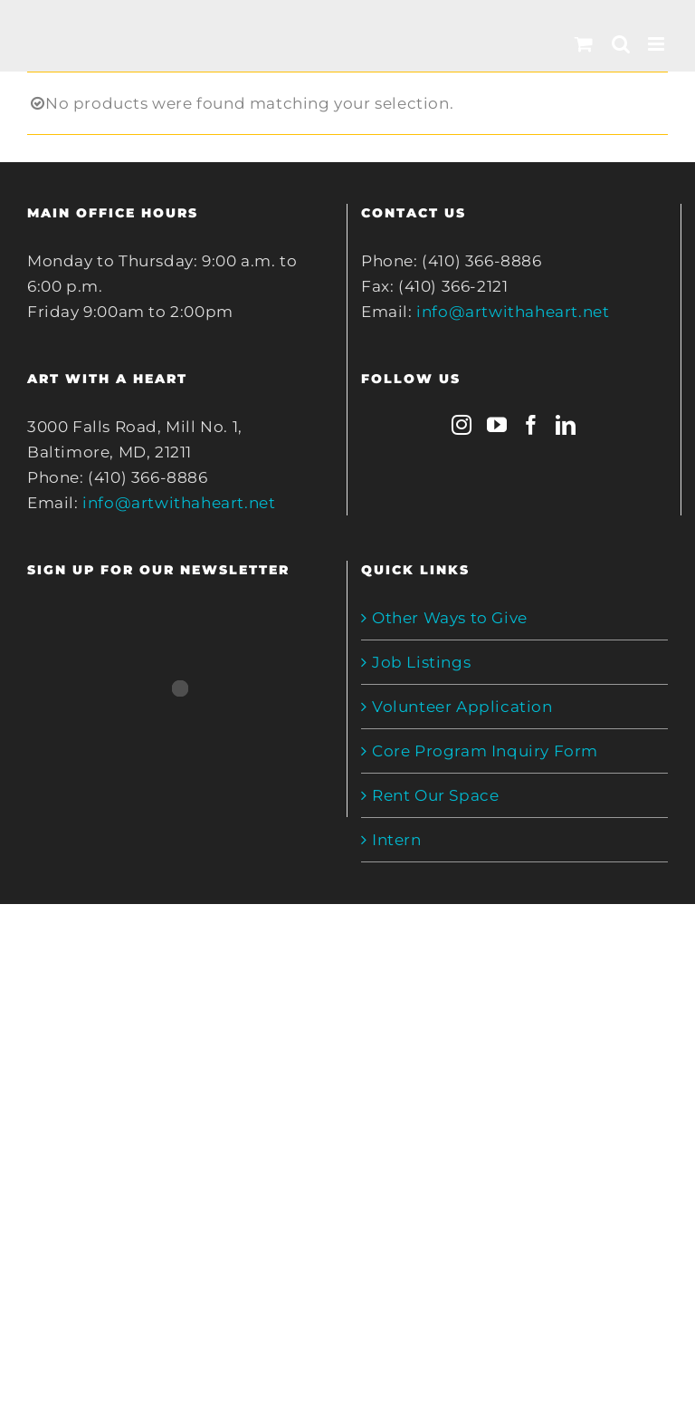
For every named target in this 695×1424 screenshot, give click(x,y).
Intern (397, 840)
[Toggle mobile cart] (584, 43)
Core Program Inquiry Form (485, 751)
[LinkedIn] (566, 425)
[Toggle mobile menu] (658, 43)
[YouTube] (497, 425)
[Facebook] (531, 425)
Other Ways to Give (450, 618)
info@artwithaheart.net (178, 503)
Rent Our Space (435, 795)
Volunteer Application (462, 707)
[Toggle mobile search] (621, 43)
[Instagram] (462, 425)
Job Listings (421, 662)
